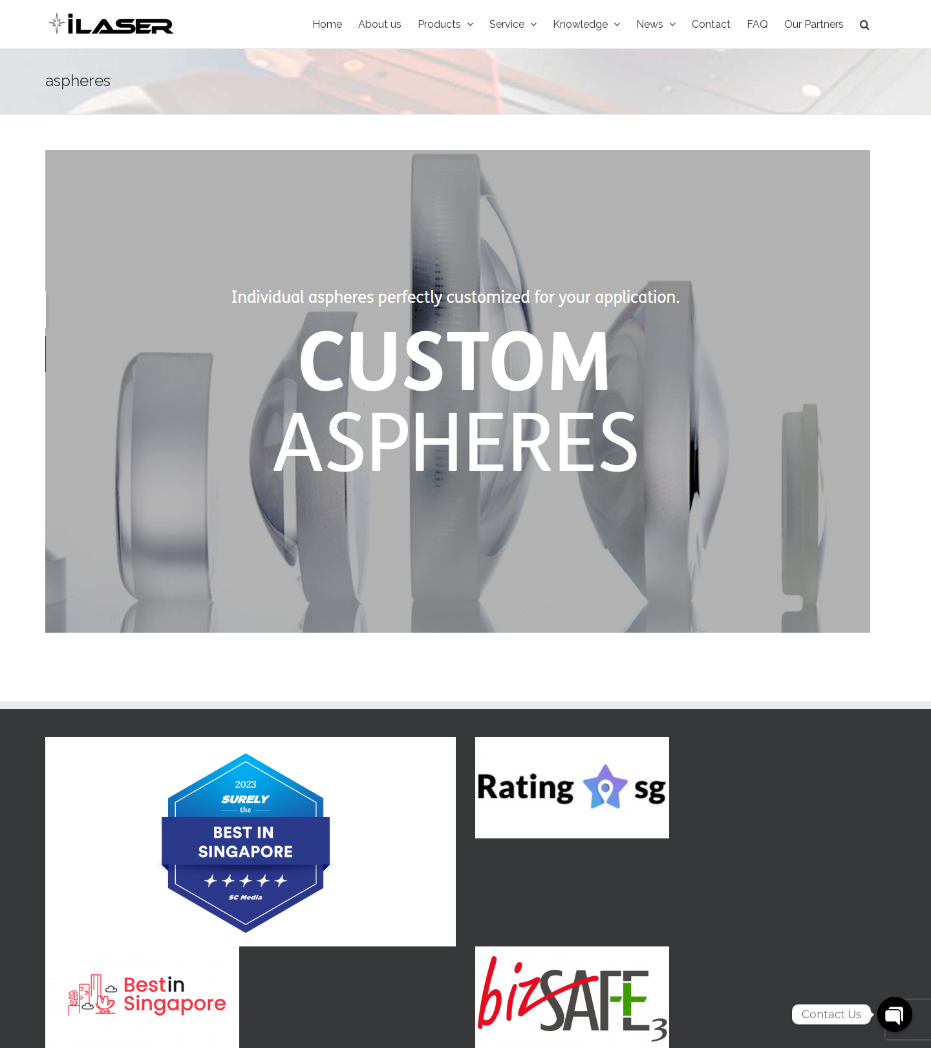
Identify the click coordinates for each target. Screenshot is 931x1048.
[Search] (865, 24)
